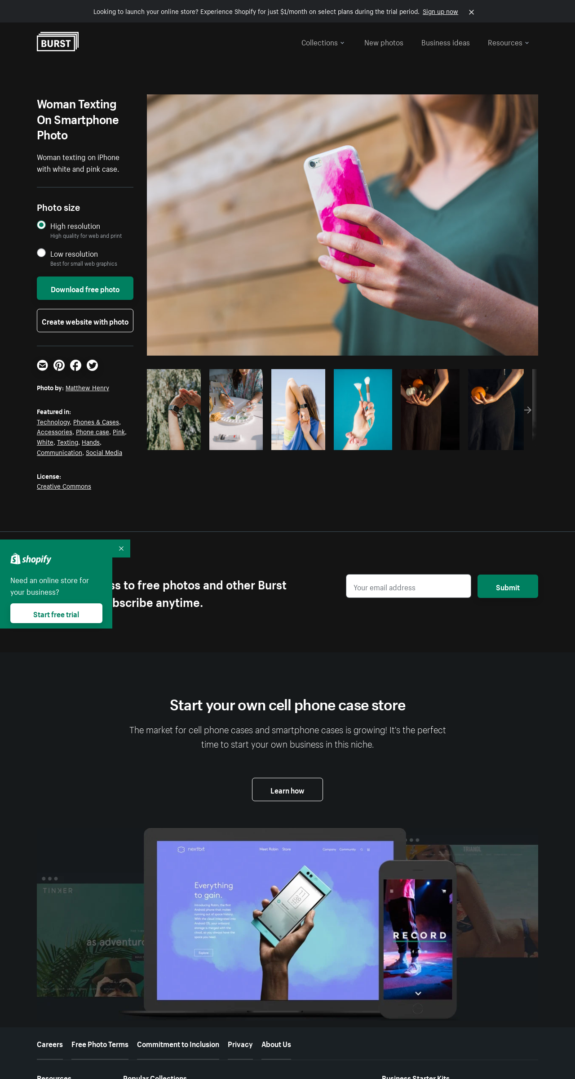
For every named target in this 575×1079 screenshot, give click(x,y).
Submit (508, 586)
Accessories (54, 431)
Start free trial (56, 613)
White (45, 441)
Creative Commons (64, 485)
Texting (67, 441)
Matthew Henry (87, 387)
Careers (50, 1043)
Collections (323, 41)
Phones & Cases (96, 421)
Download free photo (85, 288)
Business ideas (445, 41)
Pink (119, 431)
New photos (383, 41)
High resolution (75, 225)
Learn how (287, 789)
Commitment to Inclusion (178, 1043)
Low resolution (74, 253)
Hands (91, 441)
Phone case (92, 431)
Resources (508, 41)
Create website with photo (85, 320)
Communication (59, 452)
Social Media (104, 452)
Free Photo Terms (99, 1043)
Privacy (240, 1043)
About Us (276, 1043)
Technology (53, 421)
